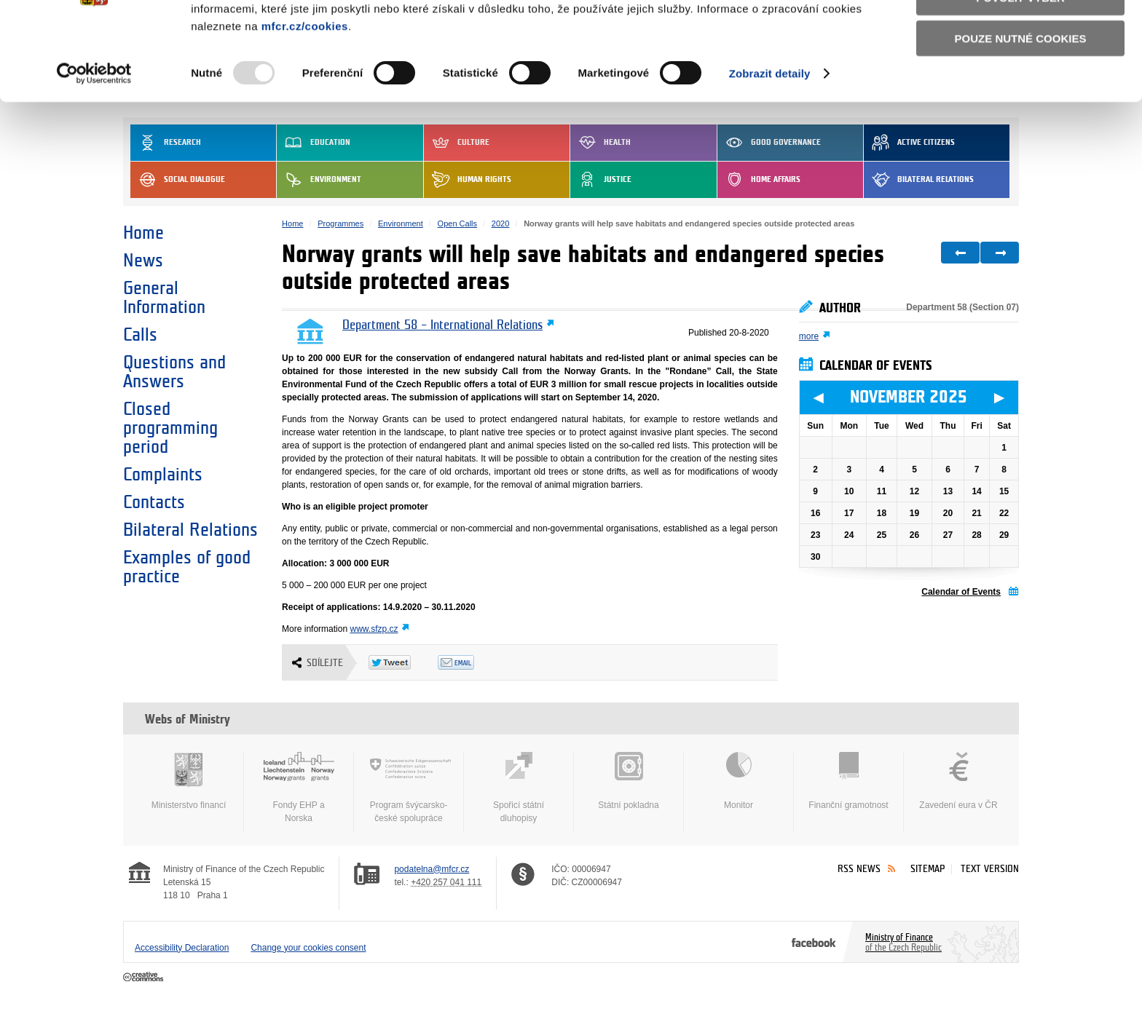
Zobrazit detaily (770, 152)
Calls (140, 335)
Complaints (162, 474)
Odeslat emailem (472, 662)
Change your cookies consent (308, 948)
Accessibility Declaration (182, 948)
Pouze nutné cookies (1021, 117)
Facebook (814, 942)
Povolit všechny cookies (1020, 35)
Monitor (738, 781)
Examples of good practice (187, 567)
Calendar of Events (961, 592)
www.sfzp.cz (374, 629)
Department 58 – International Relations (442, 325)
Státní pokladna (628, 781)
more (809, 336)
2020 (500, 223)
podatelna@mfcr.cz (431, 869)
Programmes (340, 223)
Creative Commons (144, 977)
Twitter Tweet (403, 662)
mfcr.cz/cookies (304, 105)
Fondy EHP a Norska (299, 787)
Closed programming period (170, 428)
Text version (990, 869)
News (143, 260)
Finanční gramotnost (848, 781)
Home (143, 233)
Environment (400, 223)
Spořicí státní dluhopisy (519, 787)
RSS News (859, 869)
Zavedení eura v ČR (958, 781)
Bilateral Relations (190, 530)
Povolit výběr (1020, 77)
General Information (164, 298)
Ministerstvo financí (189, 781)
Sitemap (927, 869)
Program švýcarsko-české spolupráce (409, 787)
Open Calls (457, 223)
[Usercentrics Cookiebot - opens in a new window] (94, 153)
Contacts (154, 502)
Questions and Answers (174, 372)
